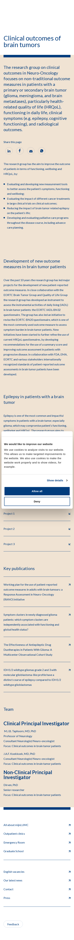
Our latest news (37, 880)
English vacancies (37, 871)
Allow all (37, 491)
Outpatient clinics (37, 833)
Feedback (13, 924)
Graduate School (37, 851)
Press (37, 897)
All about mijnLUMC (37, 825)
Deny (37, 501)
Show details (55, 480)
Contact (37, 889)
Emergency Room (37, 842)
